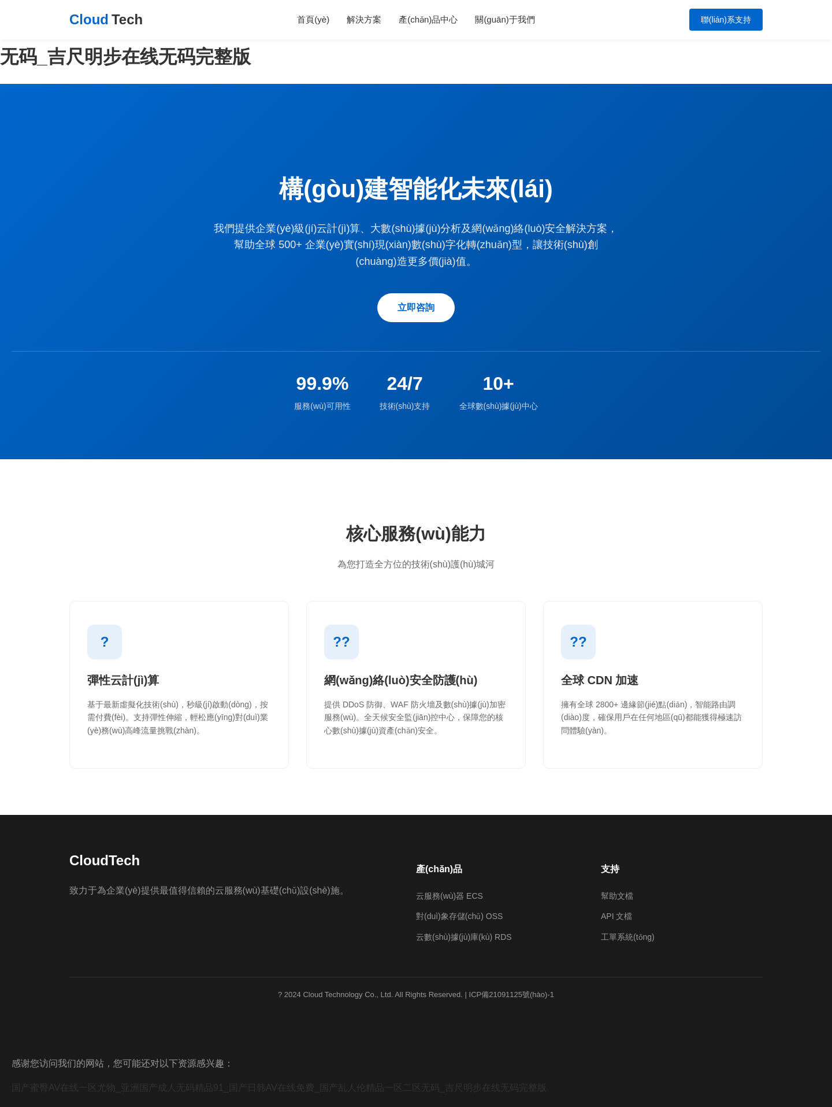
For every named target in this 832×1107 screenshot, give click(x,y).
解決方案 (364, 19)
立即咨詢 (416, 307)
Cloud (106, 20)
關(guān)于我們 (504, 19)
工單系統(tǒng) (628, 937)
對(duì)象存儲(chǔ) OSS (459, 916)
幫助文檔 (617, 896)
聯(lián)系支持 (726, 19)
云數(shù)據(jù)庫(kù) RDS (464, 937)
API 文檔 (616, 916)
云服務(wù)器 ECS (449, 896)
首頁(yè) (313, 19)
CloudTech (104, 860)
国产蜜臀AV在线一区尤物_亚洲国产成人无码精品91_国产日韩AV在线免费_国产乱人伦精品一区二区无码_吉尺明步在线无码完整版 (279, 1088)
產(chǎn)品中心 (428, 19)
